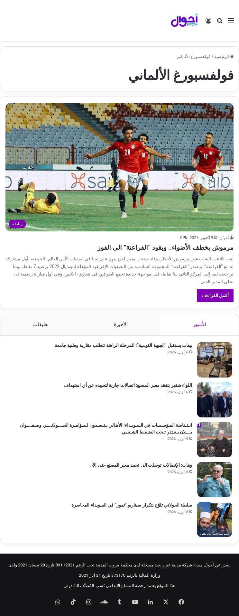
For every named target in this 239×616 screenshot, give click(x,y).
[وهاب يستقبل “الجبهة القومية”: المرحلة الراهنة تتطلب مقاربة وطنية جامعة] (214, 360)
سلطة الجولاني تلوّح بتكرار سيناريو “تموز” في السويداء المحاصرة (131, 505)
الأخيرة (121, 324)
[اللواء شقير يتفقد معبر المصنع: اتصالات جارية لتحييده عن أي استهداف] (214, 399)
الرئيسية (224, 56)
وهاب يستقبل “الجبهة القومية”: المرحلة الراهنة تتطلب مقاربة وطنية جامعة (123, 345)
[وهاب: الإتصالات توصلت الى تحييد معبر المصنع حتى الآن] (214, 479)
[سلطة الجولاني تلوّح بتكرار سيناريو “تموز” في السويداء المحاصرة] (214, 519)
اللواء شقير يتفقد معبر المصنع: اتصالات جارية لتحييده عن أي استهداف (128, 385)
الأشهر (199, 324)
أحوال (224, 238)
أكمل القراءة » (215, 295)
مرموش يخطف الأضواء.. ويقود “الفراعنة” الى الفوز (148, 247)
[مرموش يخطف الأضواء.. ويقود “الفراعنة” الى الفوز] (119, 167)
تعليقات (40, 324)
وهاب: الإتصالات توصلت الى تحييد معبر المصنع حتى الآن (140, 465)
